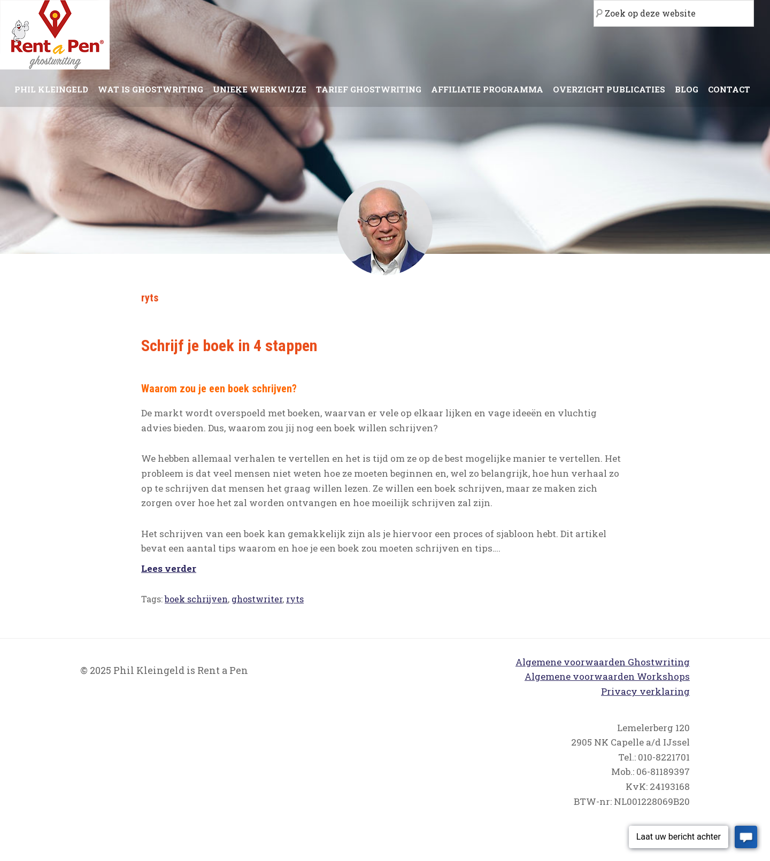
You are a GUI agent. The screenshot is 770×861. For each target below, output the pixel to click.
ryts (295, 598)
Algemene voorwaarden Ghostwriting (602, 662)
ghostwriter (257, 598)
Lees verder (168, 568)
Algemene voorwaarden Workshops (607, 676)
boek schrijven (196, 598)
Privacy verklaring (645, 691)
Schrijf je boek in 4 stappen (229, 345)
